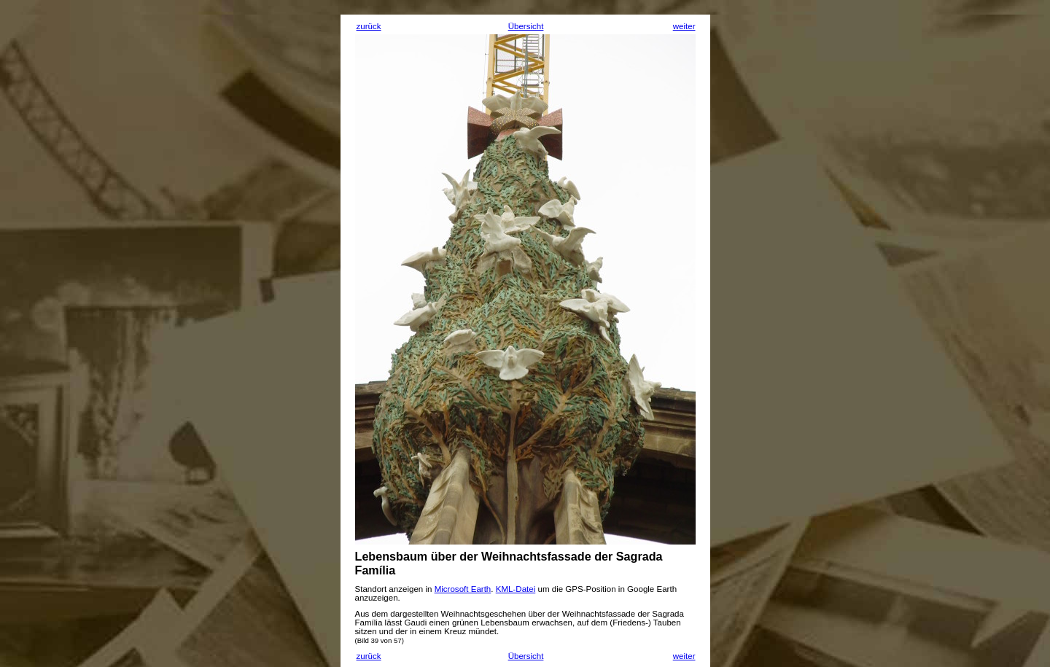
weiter (684, 26)
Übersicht (526, 26)
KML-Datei (516, 589)
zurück (369, 26)
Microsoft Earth (463, 589)
